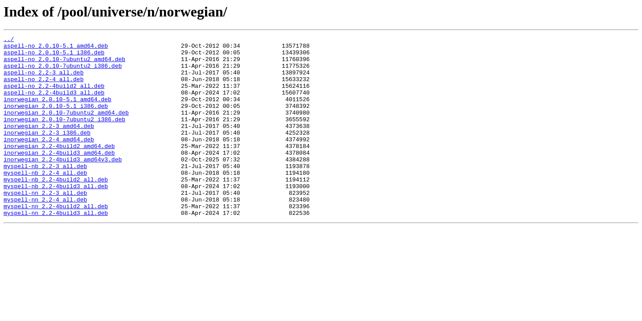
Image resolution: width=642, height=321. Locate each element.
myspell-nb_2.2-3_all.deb (45, 193)
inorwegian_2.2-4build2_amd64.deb (59, 169)
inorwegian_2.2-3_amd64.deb (49, 144)
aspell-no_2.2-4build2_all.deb (54, 96)
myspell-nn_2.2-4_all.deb (45, 233)
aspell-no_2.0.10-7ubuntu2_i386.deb (63, 72)
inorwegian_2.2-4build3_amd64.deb (59, 177)
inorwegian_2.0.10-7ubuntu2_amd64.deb (66, 128)
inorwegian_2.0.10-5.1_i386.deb (56, 120)
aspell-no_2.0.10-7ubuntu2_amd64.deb (64, 64)
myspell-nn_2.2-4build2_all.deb (56, 241)
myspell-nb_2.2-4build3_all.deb (56, 217)
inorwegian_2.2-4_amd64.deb (49, 160)
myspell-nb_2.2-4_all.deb (45, 201)
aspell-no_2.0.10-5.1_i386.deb (54, 56)
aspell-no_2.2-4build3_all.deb (54, 104)
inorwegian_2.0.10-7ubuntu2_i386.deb (64, 136)
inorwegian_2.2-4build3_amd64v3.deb (63, 185)
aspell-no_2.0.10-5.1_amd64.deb (56, 48)
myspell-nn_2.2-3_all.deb (45, 225)
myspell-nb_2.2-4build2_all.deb (56, 209)
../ (9, 40)
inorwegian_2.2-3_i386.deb (47, 152)
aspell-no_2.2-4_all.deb (43, 88)
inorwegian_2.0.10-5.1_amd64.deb (57, 112)
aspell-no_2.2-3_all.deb (43, 80)
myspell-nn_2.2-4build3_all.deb (56, 249)
